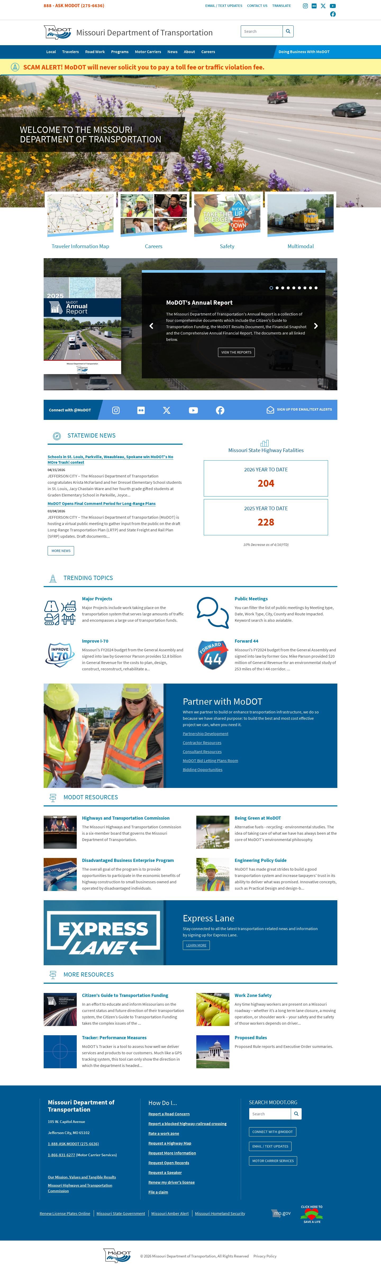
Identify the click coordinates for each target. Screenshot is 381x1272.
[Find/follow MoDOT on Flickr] (314, 6)
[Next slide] (316, 325)
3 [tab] (282, 287)
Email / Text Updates (223, 5)
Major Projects (97, 599)
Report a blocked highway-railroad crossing (187, 1123)
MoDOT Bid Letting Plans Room (210, 760)
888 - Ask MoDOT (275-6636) (74, 5)
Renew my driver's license (171, 1182)
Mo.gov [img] (283, 1213)
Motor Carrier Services (273, 1160)
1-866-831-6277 (61, 1154)
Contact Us (257, 5)
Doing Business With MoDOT (304, 51)
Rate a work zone (163, 1133)
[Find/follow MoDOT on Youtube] (333, 6)
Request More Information (172, 1152)
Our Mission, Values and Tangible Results (82, 1177)
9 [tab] (316, 287)
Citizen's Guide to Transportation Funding (125, 995)
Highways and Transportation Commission (126, 818)
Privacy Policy (264, 1256)
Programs (120, 51)
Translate (281, 5)
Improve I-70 (95, 641)
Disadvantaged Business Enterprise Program (128, 860)
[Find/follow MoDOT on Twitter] (323, 6)
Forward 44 (246, 641)
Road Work (95, 51)
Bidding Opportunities (203, 769)
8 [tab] (310, 287)
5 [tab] (293, 287)
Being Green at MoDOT (258, 818)
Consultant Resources (202, 751)
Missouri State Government (121, 1213)
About (189, 51)
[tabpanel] (190, 325)
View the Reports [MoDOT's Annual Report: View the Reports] (236, 352)
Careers (208, 51)
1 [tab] (271, 288)
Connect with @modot (272, 1131)
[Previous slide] (151, 325)
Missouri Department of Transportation (144, 32)
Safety (227, 246)
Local (51, 51)
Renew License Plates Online (65, 1213)
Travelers (70, 51)
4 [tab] (288, 287)
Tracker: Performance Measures (114, 1037)
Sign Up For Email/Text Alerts (304, 409)
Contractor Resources (202, 742)
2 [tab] (277, 287)
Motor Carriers (148, 51)
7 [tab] (304, 287)
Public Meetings (251, 599)
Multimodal (301, 246)
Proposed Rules (251, 1037)
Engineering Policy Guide (261, 860)
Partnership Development (205, 733)
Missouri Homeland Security (220, 1213)
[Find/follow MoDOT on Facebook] (333, 14)
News (172, 51)
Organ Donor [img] (314, 1203)
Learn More (196, 945)
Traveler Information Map (80, 246)
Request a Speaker (165, 1172)
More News (61, 550)
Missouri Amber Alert (170, 1213)
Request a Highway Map (169, 1143)
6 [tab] (299, 287)
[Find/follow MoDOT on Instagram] (305, 6)
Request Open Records (168, 1162)
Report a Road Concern (169, 1113)
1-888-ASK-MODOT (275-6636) (73, 1143)
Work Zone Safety (253, 995)
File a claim (158, 1192)
